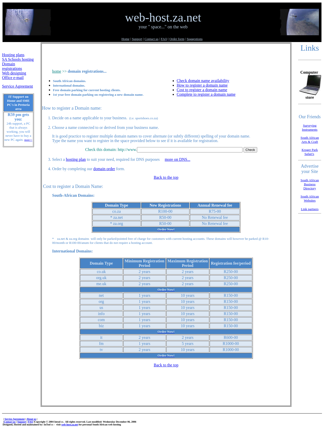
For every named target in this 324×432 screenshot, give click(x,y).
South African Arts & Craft (309, 140)
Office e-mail (13, 77)
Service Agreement (17, 86)
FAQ (164, 39)
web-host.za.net (69, 424)
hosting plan (76, 159)
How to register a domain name (202, 85)
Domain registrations (12, 66)
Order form (176, 39)
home (56, 71)
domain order (104, 169)
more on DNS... (177, 159)
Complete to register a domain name (206, 94)
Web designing (14, 73)
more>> (28, 140)
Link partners (310, 209)
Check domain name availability (203, 80)
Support (137, 39)
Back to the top (166, 177)
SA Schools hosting (18, 59)
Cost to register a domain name (202, 90)
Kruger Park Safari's (310, 152)
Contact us (151, 39)
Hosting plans (13, 55)
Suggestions (194, 39)
